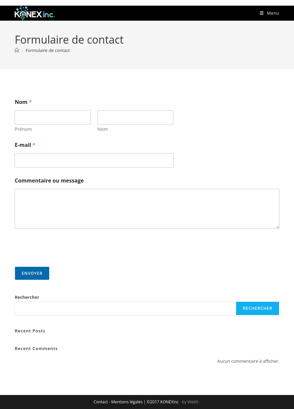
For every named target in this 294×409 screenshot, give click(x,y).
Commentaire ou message (49, 181)
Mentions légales (126, 402)
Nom (102, 129)
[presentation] (65, 262)
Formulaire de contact (48, 50)
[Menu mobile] (269, 13)
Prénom (23, 129)
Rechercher (27, 297)
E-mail (25, 145)
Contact (100, 402)
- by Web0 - (190, 402)
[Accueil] (17, 50)
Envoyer (32, 273)
